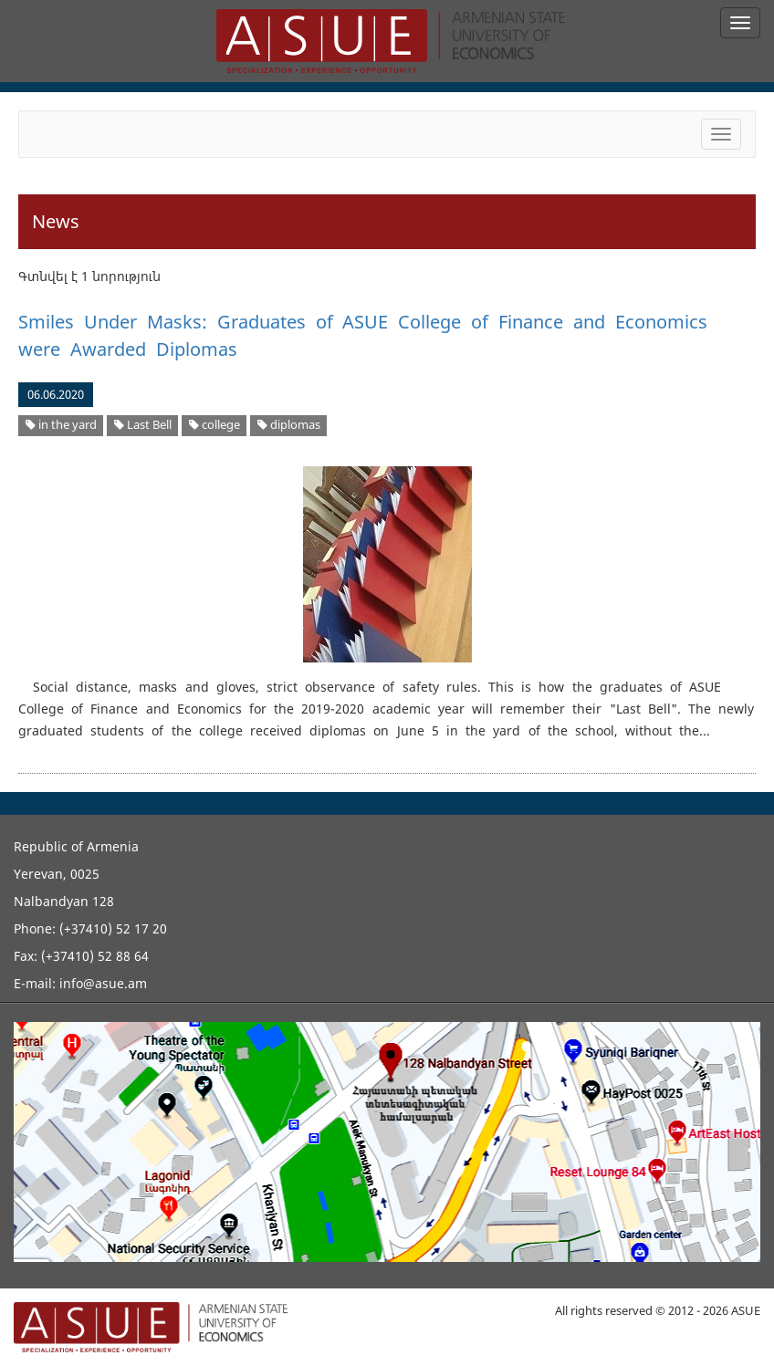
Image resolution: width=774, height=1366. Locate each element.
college (214, 425)
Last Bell (143, 425)
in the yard (61, 425)
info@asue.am (103, 983)
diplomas (288, 425)
